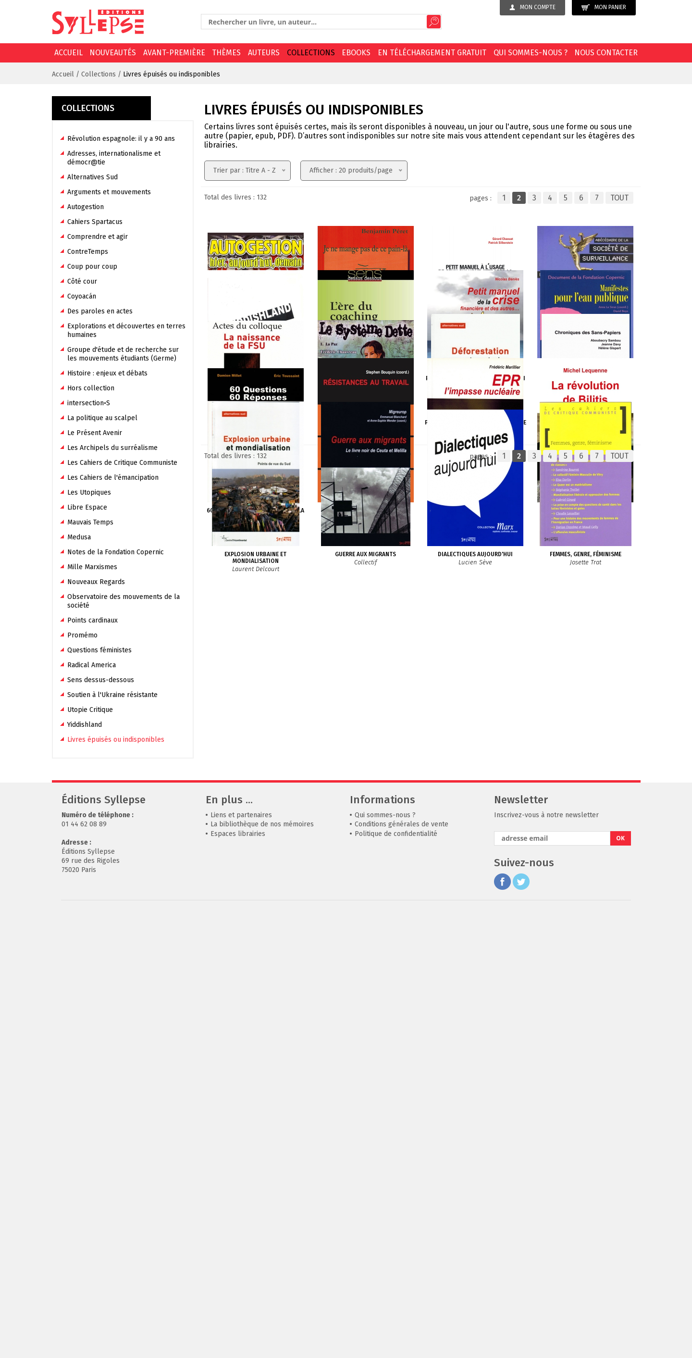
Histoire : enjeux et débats (107, 373)
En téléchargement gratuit (432, 52)
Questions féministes (99, 650)
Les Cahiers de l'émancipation (113, 477)
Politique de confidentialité (396, 1277)
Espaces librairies (237, 1277)
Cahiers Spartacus (95, 222)
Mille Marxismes (92, 567)
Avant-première (174, 52)
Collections (311, 52)
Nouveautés (112, 52)
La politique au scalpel (102, 418)
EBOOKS (356, 52)
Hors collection (90, 388)
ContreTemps (87, 252)
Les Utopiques (89, 492)
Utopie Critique (90, 710)
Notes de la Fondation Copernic (115, 552)
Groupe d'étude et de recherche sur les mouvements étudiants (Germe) (123, 354)
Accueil (68, 52)
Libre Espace (87, 507)
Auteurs (264, 52)
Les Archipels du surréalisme (112, 448)
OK (620, 1282)
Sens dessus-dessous (100, 680)
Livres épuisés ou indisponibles (171, 74)
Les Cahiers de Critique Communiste (122, 463)
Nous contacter (606, 52)
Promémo (82, 635)
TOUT (619, 197)
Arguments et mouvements (109, 192)
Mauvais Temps (90, 522)
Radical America (91, 665)
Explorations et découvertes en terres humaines (126, 330)
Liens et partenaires (241, 1258)
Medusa (79, 537)
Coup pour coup (92, 266)
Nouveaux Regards (96, 582)
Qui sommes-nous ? (531, 52)
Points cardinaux (92, 620)
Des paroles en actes (100, 311)
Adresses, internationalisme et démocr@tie (114, 158)
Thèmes (226, 52)
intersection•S (88, 403)
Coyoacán (81, 296)
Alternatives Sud (92, 177)
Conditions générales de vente (401, 1268)
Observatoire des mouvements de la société (123, 601)
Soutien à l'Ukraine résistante (112, 695)
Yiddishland (84, 725)
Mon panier (603, 7)
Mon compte (532, 7)
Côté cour (82, 281)
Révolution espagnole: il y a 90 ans (121, 139)
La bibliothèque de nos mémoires (262, 1268)
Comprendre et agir (97, 237)
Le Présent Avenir (94, 433)
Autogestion (85, 207)
